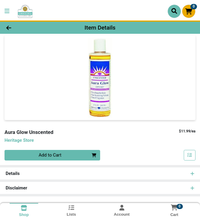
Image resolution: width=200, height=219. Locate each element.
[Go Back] (28, 28)
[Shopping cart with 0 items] (188, 11)
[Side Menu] (7, 11)
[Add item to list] (190, 155)
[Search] (174, 11)
